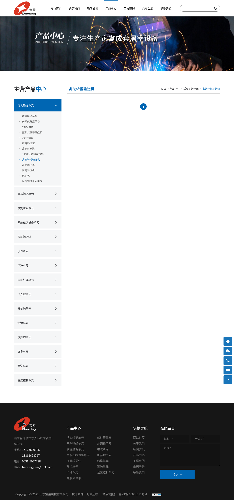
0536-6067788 (31, 461)
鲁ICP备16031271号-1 (133, 494)
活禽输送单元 (191, 88)
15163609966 (31, 449)
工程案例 (139, 460)
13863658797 (31, 455)
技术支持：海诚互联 (85, 494)
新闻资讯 (139, 449)
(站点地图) (108, 494)
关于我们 (139, 443)
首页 (163, 88)
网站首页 (139, 437)
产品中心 (174, 88)
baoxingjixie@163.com (37, 467)
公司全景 (139, 466)
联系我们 (139, 472)
